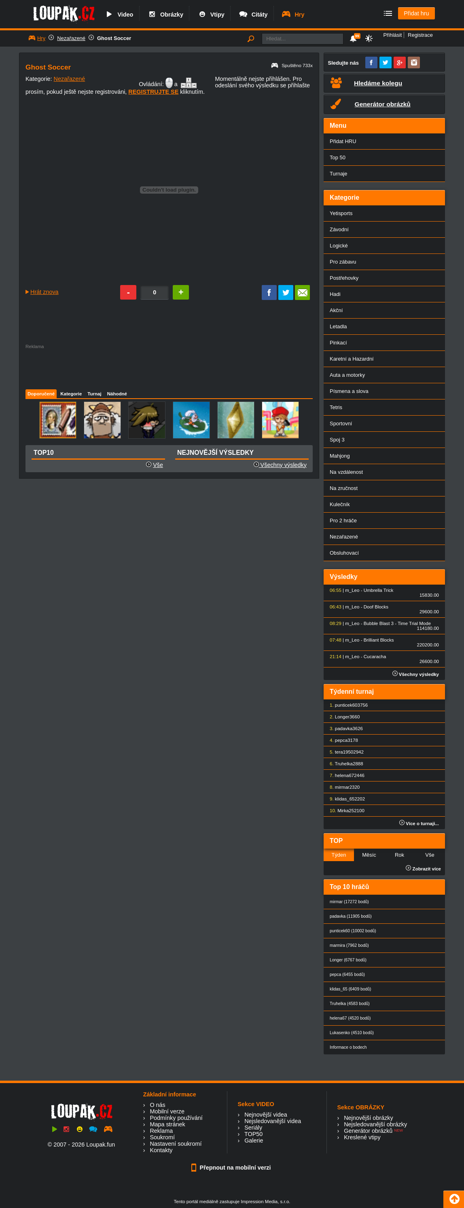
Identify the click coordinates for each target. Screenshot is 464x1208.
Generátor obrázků (368, 1131)
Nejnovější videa (265, 1114)
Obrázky (165, 14)
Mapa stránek (167, 1124)
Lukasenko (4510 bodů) (352, 1033)
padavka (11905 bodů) (351, 916)
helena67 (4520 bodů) (350, 1018)
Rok (399, 855)
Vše (158, 465)
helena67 (344, 775)
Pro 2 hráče (343, 520)
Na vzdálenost (346, 472)
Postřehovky (344, 278)
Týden (338, 855)
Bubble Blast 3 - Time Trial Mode (397, 623)
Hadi (335, 294)
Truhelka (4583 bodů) (350, 1003)
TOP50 (253, 1134)
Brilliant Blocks (379, 640)
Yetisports (341, 213)
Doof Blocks (376, 606)
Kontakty (161, 1150)
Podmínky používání (176, 1118)
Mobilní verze (167, 1111)
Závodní (339, 229)
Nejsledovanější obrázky (375, 1124)
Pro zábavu (343, 262)
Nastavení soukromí (175, 1143)
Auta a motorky (347, 375)
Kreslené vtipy (362, 1137)
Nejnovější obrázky (368, 1118)
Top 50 (337, 157)
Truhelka (344, 763)
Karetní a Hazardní (352, 359)
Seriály (253, 1127)
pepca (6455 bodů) (347, 974)
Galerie (253, 1140)
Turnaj (94, 393)
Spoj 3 (337, 440)
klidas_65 (345, 798)
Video (118, 14)
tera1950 (344, 752)
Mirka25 (345, 810)
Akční (336, 310)
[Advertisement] (168, 367)
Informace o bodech (348, 1047)
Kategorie (71, 393)
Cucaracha (375, 656)
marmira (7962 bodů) (349, 945)
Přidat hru (416, 13)
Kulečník (340, 504)
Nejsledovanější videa (272, 1121)
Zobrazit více (423, 868)
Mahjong (340, 456)
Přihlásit (392, 35)
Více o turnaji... (419, 823)
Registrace (420, 35)
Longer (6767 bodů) (348, 960)
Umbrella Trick (379, 590)
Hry (292, 14)
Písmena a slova (349, 391)
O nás (157, 1105)
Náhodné (117, 393)
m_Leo (352, 590)
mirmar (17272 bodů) (349, 902)
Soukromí (162, 1137)
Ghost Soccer (114, 38)
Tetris (336, 407)
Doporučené (41, 393)
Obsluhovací (344, 553)
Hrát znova (44, 292)
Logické (339, 246)
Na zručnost (344, 488)
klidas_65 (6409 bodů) (350, 989)
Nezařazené (71, 38)
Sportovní (341, 423)
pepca (341, 740)
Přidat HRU (343, 141)
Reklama (161, 1131)
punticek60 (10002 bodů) (353, 931)
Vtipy (211, 14)
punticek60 (346, 705)
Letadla (338, 326)
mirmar (342, 787)
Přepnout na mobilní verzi (232, 1167)
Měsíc (369, 855)
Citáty (253, 14)
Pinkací (338, 343)
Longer (342, 716)
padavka (344, 728)
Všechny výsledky (280, 465)
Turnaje (338, 174)
